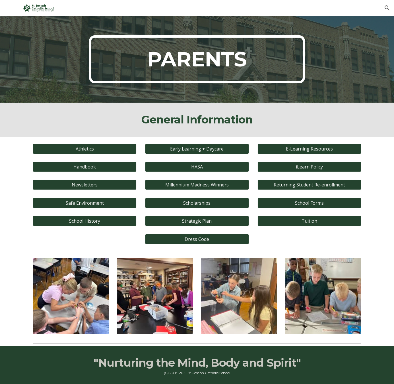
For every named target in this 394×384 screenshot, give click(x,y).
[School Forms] (309, 203)
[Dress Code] (197, 239)
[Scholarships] (197, 203)
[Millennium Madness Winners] (197, 184)
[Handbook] (84, 166)
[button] (387, 8)
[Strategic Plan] (197, 221)
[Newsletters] (84, 184)
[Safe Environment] (84, 203)
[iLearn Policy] (309, 166)
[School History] (84, 221)
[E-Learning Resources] (309, 149)
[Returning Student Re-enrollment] (309, 184)
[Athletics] (84, 149)
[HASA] (197, 166)
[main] (197, 59)
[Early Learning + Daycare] (197, 149)
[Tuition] (309, 221)
